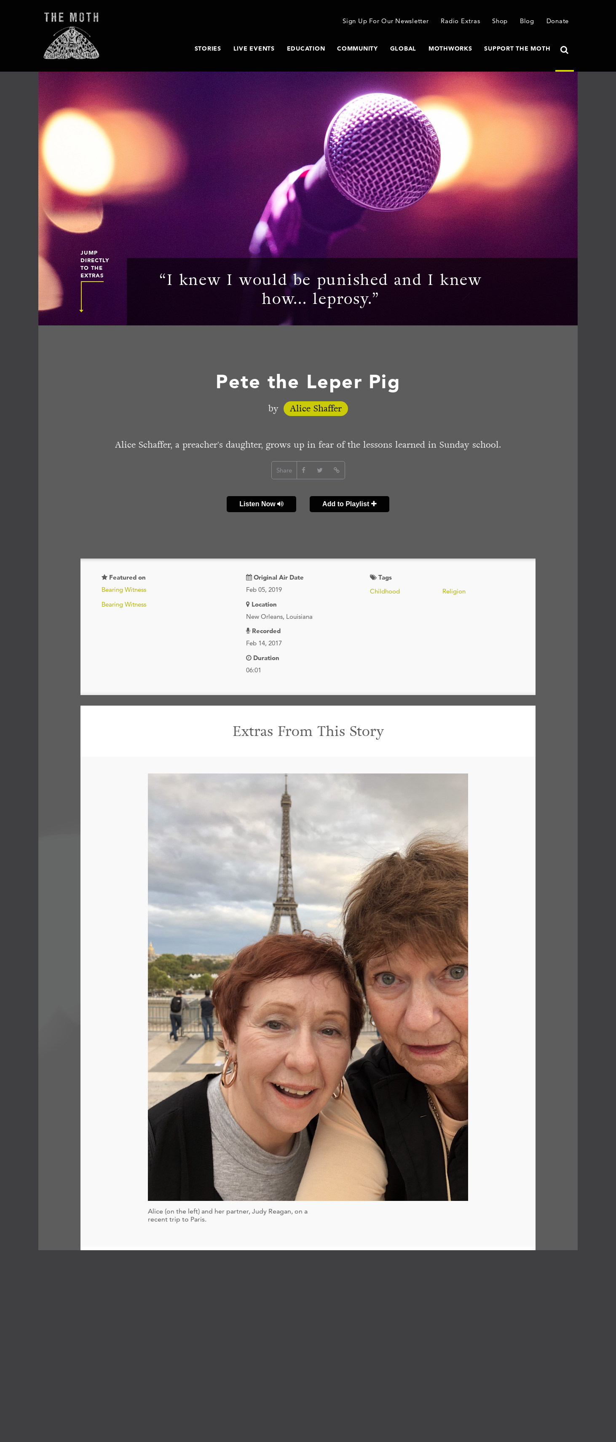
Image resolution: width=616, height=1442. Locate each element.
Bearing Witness (124, 589)
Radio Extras (460, 21)
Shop (500, 21)
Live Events (254, 48)
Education (306, 48)
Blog (527, 21)
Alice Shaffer (316, 408)
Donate (557, 21)
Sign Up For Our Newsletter (386, 21)
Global (403, 48)
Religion (454, 591)
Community (357, 48)
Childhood (385, 591)
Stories (208, 48)
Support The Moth (517, 48)
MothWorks (450, 48)
